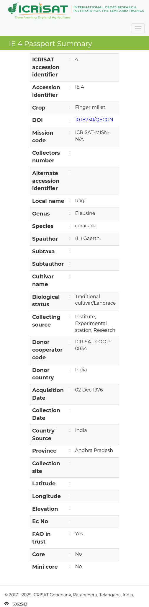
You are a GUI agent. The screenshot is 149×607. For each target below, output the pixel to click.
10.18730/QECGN (94, 120)
